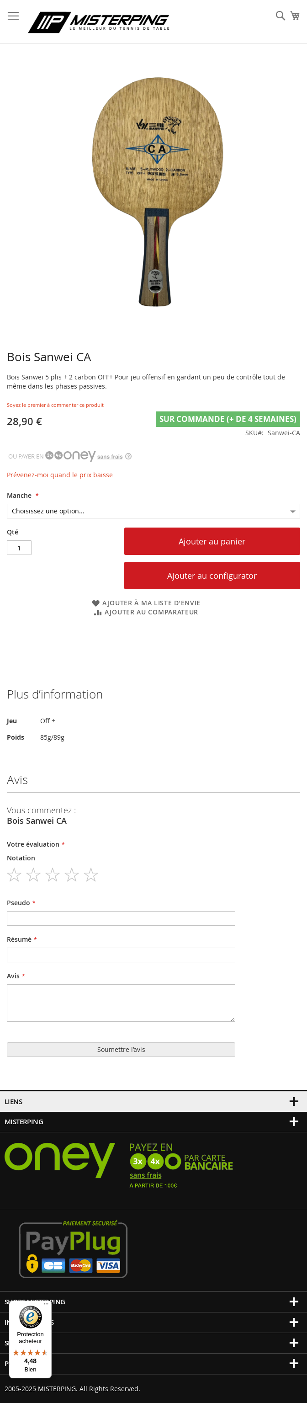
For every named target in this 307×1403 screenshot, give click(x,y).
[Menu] (46, 1306)
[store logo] (98, 21)
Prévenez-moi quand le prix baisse (60, 474)
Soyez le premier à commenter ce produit (55, 404)
